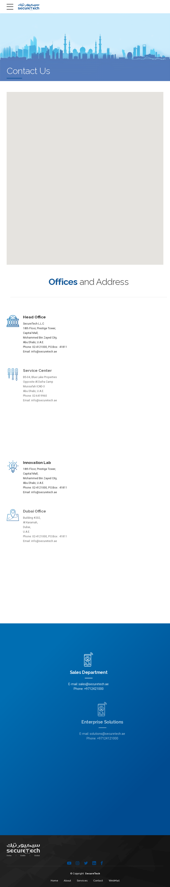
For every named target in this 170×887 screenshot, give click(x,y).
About (67, 880)
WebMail (114, 880)
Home (54, 880)
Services (82, 880)
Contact (98, 880)
